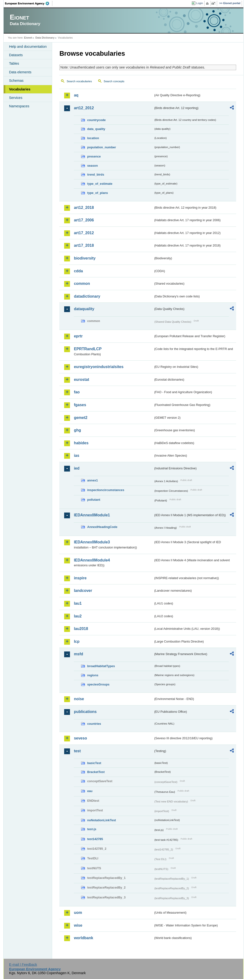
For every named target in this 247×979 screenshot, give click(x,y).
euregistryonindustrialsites (98, 367)
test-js (91, 829)
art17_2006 (84, 220)
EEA (28, 3)
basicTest (94, 763)
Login (199, 3)
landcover (83, 591)
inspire (80, 578)
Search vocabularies (79, 81)
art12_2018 (84, 207)
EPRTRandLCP (88, 349)
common (82, 283)
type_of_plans (97, 193)
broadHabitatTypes (101, 666)
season (92, 165)
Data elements (20, 72)
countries (94, 724)
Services (15, 98)
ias (76, 455)
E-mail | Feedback (23, 964)
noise (79, 699)
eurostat (81, 379)
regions (92, 675)
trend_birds (95, 174)
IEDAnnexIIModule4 (92, 560)
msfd (78, 654)
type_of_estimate (99, 183)
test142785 (95, 839)
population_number (101, 147)
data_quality (96, 129)
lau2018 (81, 629)
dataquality (84, 309)
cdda (78, 271)
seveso (80, 738)
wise (78, 925)
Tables (14, 63)
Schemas (16, 80)
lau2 (78, 616)
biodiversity (85, 258)
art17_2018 (84, 245)
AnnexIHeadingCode (102, 527)
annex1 (92, 480)
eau (89, 791)
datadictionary (87, 296)
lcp (76, 641)
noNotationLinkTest (101, 820)
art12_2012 (84, 108)
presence (94, 156)
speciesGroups (98, 684)
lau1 (78, 603)
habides (81, 443)
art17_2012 (84, 233)
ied (76, 468)
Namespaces (19, 106)
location (93, 138)
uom (78, 913)
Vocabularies (19, 89)
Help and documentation (28, 46)
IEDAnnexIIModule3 (92, 542)
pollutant (93, 499)
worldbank (83, 938)
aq (76, 95)
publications (85, 712)
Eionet (28, 37)
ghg (77, 430)
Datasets (16, 55)
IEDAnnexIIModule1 (92, 515)
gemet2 (80, 418)
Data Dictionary (45, 37)
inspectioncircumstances (105, 490)
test (77, 751)
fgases (80, 405)
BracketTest (95, 772)
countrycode (96, 120)
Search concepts (114, 81)
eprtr (78, 336)
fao (77, 392)
